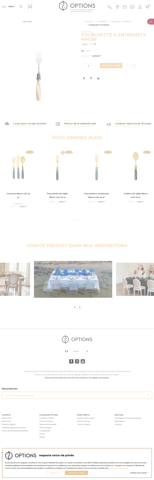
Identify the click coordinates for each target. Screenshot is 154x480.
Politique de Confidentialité (118, 468)
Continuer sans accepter (139, 473)
